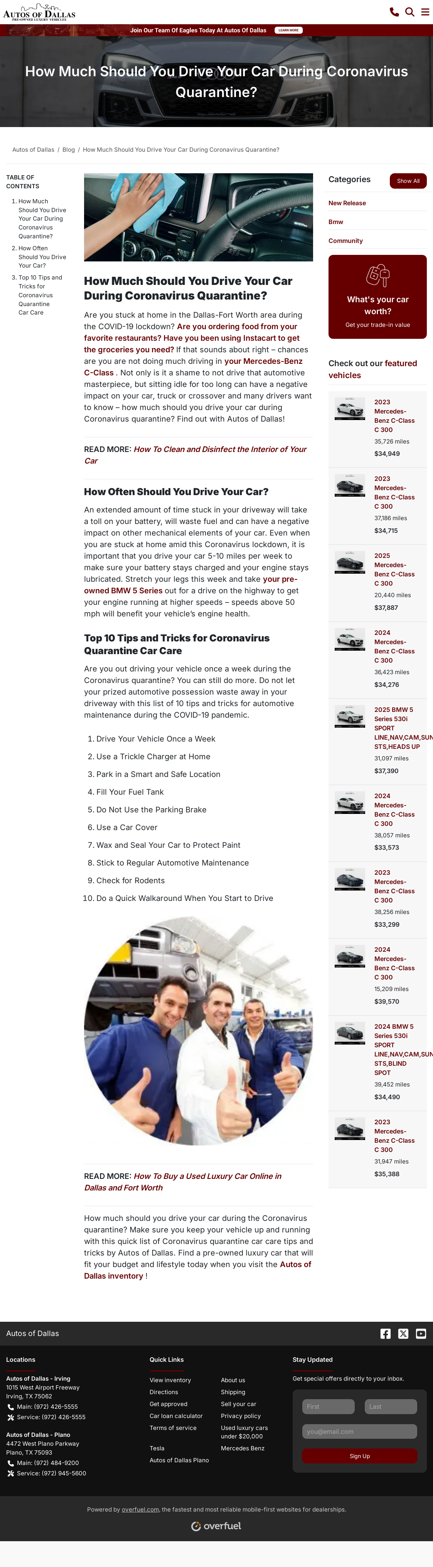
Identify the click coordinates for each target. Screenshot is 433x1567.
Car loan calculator (176, 1416)
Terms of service (173, 1427)
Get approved (168, 1404)
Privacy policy (241, 1416)
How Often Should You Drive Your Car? (42, 257)
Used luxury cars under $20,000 (244, 1432)
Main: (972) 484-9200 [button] (43, 1463)
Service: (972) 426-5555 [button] (47, 1417)
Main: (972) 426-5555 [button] (43, 1407)
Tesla (157, 1448)
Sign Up (360, 1456)
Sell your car (238, 1404)
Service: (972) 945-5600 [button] (47, 1473)
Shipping (233, 1392)
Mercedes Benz (243, 1448)
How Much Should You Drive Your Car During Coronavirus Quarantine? (42, 219)
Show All (408, 180)
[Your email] (360, 1431)
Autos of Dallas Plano (179, 1460)
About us (233, 1380)
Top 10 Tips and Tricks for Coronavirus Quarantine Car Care (40, 295)
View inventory (170, 1380)
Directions (164, 1392)
